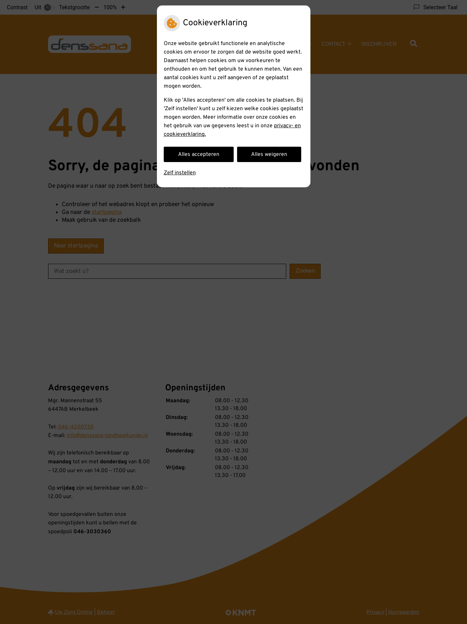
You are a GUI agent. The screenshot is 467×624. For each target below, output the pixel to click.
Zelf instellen (180, 173)
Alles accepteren (198, 154)
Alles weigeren (269, 154)
